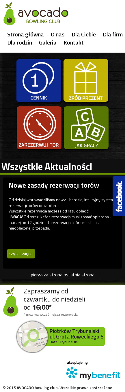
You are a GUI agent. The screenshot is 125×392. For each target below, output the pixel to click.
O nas (58, 34)
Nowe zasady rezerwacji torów (54, 185)
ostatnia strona (79, 274)
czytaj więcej (21, 253)
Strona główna (25, 34)
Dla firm (113, 34)
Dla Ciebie (84, 34)
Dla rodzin (19, 42)
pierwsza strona (46, 274)
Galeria (48, 42)
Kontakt (74, 42)
